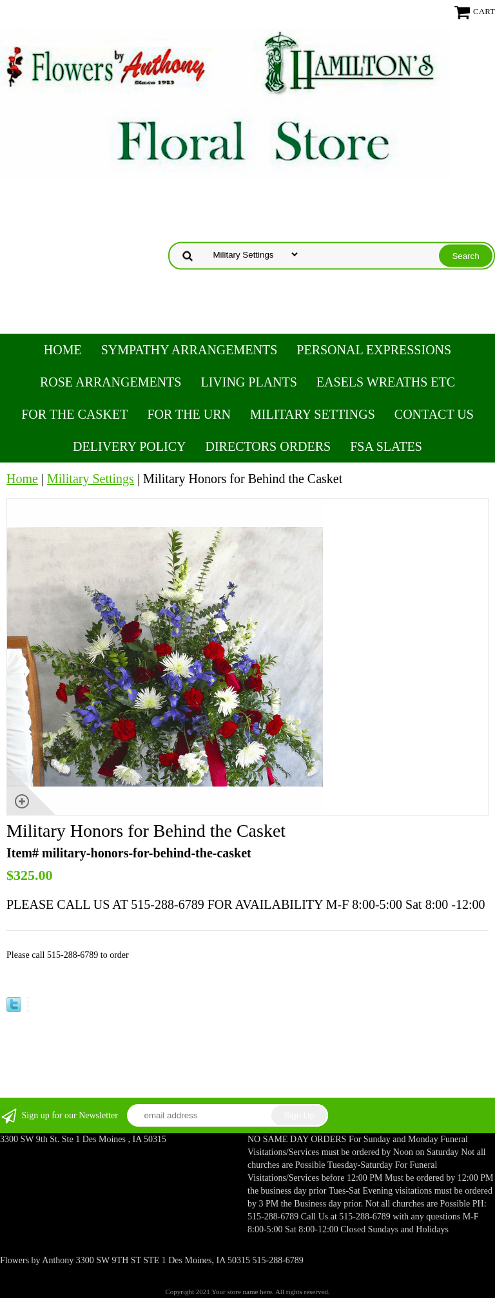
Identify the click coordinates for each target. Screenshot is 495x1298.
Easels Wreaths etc (385, 382)
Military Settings (312, 414)
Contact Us (434, 414)
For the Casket (74, 414)
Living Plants (248, 382)
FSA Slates (386, 446)
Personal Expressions (373, 350)
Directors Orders (268, 446)
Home (63, 350)
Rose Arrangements (110, 382)
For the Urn (189, 414)
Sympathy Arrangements (189, 350)
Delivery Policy (129, 446)
